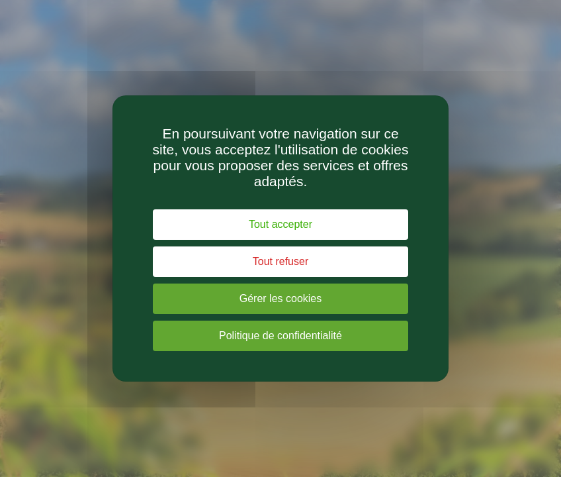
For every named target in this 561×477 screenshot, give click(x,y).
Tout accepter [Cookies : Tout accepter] (280, 224)
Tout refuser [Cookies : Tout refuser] (280, 261)
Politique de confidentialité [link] (280, 335)
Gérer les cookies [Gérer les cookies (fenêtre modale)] (280, 298)
